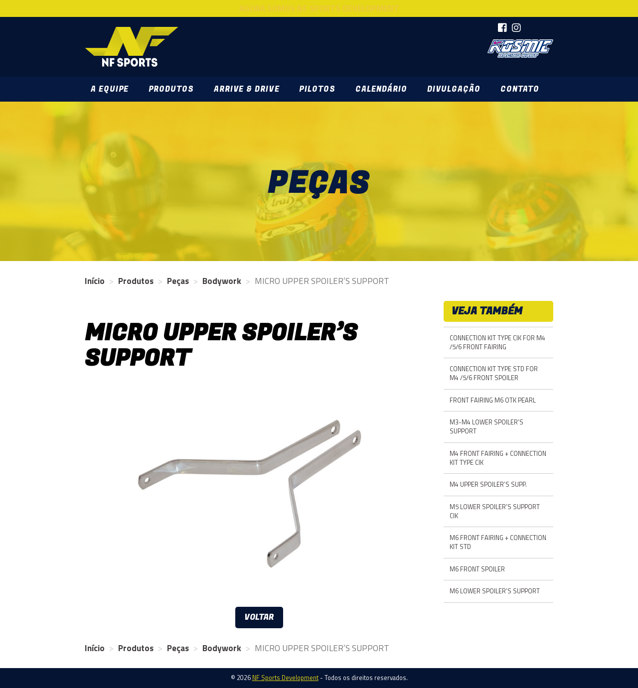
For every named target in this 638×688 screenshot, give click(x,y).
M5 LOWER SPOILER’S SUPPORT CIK (495, 511)
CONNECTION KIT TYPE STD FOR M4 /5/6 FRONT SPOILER (494, 373)
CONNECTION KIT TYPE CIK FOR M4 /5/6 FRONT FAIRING (497, 342)
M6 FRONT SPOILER (477, 569)
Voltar (259, 617)
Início (95, 281)
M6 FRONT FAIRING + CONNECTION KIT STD (498, 542)
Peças (178, 281)
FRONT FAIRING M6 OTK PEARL (493, 400)
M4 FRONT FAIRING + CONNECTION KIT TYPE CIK (498, 458)
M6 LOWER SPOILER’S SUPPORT (495, 591)
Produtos (171, 89)
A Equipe (110, 89)
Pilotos (317, 89)
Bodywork (221, 281)
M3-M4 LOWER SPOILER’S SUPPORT (486, 426)
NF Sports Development (131, 47)
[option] (259, 494)
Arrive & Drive (246, 89)
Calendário (381, 89)
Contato (519, 89)
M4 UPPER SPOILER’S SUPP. (488, 484)
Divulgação (453, 89)
